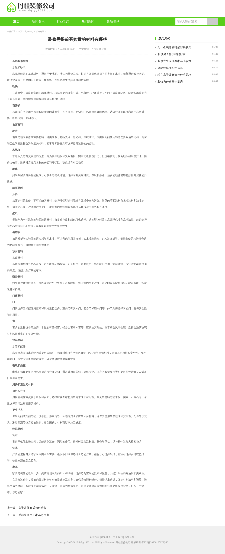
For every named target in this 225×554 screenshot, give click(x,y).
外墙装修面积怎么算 (170, 67)
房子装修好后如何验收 (32, 507)
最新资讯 (113, 21)
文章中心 (29, 31)
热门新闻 (88, 21)
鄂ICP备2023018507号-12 (155, 542)
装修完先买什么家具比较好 (174, 61)
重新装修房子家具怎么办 (33, 514)
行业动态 (63, 21)
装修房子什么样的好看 (172, 54)
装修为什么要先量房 (170, 81)
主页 (16, 21)
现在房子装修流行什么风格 (174, 74)
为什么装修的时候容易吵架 (174, 47)
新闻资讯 (38, 21)
